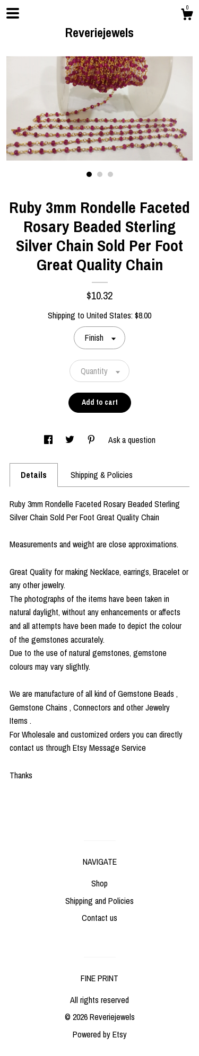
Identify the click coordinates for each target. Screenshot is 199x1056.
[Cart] (187, 16)
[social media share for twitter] (70, 440)
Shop (99, 883)
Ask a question (131, 440)
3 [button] (110, 174)
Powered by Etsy (100, 1034)
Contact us (99, 918)
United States (108, 315)
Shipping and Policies (99, 901)
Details (34, 475)
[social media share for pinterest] (92, 440)
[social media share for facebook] (49, 440)
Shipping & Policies (102, 475)
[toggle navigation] (12, 13)
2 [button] (99, 174)
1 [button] (89, 174)
